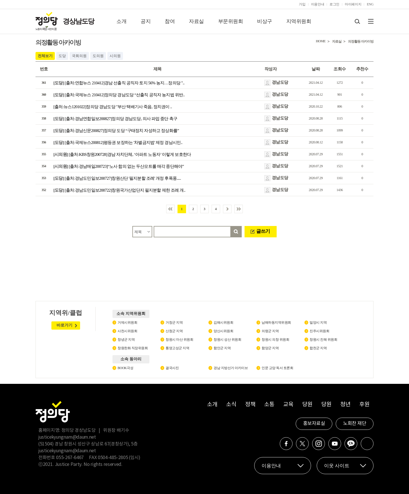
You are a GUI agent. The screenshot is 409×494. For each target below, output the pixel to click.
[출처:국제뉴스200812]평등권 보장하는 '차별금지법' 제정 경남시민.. (117, 142)
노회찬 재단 (354, 423)
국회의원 (79, 56)
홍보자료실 (314, 423)
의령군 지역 (270, 331)
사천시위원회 (127, 331)
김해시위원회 (223, 323)
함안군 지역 (222, 348)
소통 (269, 404)
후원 (364, 404)
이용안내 (317, 4)
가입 (302, 4)
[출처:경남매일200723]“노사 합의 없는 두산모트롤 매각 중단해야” (118, 166)
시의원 (115, 56)
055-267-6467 (70, 457)
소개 (121, 21)
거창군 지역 (174, 323)
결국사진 (172, 368)
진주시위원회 (319, 331)
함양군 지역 (270, 348)
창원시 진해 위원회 (323, 340)
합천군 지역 (318, 348)
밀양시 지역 (318, 323)
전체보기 (45, 56)
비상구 (264, 21)
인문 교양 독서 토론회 (277, 368)
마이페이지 (353, 4)
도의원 (98, 56)
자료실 (196, 21)
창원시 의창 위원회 (275, 340)
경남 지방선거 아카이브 (231, 368)
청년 (345, 404)
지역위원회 (298, 21)
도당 (62, 56)
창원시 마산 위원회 (179, 340)
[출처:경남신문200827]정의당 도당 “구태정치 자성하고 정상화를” (116, 130)
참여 (170, 21)
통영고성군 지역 (177, 348)
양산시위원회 (223, 331)
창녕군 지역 (126, 340)
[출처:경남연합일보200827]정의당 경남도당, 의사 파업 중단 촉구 (115, 118)
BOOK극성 (125, 368)
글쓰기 (263, 231)
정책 (250, 404)
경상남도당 (78, 21)
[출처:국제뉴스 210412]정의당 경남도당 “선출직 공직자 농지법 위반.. (119, 95)
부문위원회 (230, 21)
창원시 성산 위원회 (227, 340)
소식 (231, 404)
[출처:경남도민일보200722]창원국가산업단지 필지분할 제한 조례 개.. (119, 190)
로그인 (334, 4)
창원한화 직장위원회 (133, 348)
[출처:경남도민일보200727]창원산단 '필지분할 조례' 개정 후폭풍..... (117, 178)
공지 (146, 21)
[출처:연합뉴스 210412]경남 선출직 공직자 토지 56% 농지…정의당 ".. (118, 83)
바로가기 (64, 325)
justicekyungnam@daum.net (67, 437)
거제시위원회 (127, 323)
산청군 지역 (174, 331)
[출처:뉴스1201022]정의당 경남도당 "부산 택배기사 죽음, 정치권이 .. (112, 106)
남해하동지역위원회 (276, 323)
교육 (288, 404)
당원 (307, 404)
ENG (370, 4)
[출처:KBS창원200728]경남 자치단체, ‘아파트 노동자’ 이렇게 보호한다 (122, 154)
